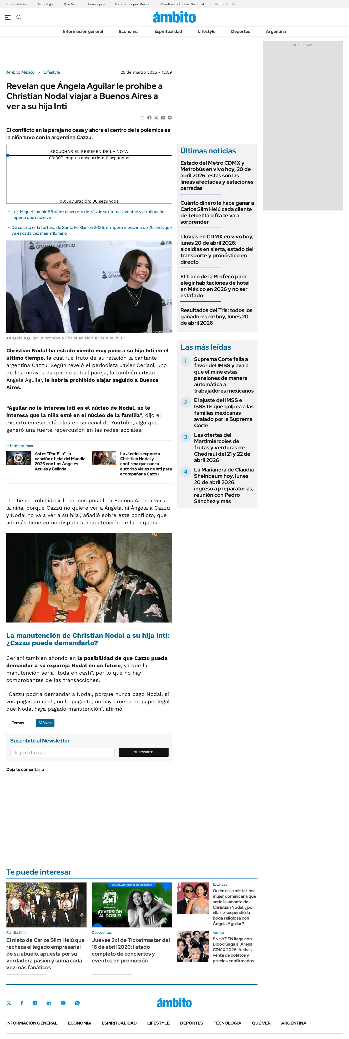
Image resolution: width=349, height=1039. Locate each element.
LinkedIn (49, 1003)
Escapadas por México (132, 4)
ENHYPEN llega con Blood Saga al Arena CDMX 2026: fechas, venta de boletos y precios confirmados (233, 949)
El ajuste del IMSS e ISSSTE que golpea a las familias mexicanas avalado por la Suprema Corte (224, 413)
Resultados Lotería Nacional (182, 4)
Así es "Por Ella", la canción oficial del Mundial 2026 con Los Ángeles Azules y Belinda (61, 461)
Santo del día (225, 4)
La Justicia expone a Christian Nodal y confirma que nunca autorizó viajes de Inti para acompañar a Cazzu (146, 464)
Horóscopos (96, 4)
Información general (83, 31)
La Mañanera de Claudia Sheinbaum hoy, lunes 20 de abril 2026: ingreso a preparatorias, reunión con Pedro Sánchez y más (224, 485)
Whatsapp (77, 1003)
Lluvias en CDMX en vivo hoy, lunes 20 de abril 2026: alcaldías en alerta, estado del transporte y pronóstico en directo (217, 249)
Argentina (276, 31)
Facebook (22, 1003)
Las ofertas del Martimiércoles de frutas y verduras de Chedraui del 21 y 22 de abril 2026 (222, 447)
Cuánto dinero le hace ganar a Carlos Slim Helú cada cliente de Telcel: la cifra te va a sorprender (217, 212)
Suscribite (143, 752)
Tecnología (45, 4)
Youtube (63, 1003)
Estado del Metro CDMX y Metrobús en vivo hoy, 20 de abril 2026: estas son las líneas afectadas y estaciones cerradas (217, 175)
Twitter (9, 1003)
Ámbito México (20, 72)
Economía (129, 31)
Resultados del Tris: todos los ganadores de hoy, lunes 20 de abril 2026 (216, 316)
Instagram (34, 1003)
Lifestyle (206, 31)
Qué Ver (70, 4)
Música (45, 723)
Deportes (240, 31)
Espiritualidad (168, 31)
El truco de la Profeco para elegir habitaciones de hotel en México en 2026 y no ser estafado (215, 286)
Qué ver (261, 1023)
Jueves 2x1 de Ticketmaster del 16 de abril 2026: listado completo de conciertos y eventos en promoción (131, 950)
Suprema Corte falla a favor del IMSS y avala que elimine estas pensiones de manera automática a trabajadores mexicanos (224, 375)
